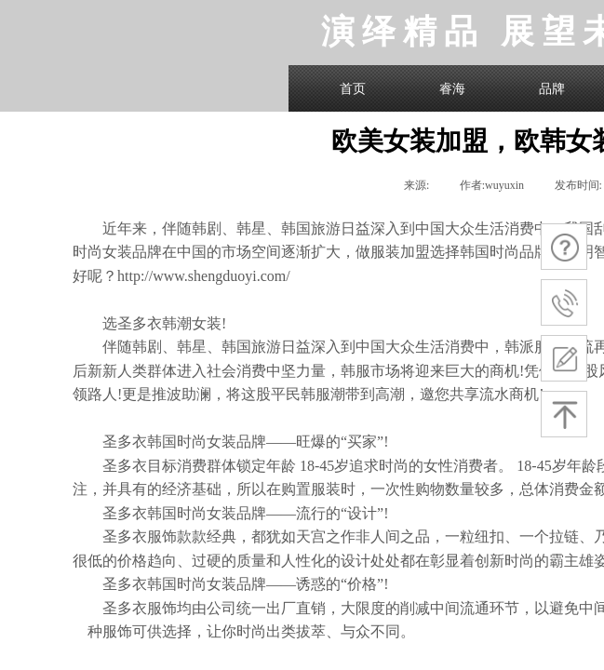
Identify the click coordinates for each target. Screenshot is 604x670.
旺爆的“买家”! (342, 441)
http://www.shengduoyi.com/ (203, 276)
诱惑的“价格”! (342, 584)
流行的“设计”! (342, 513)
